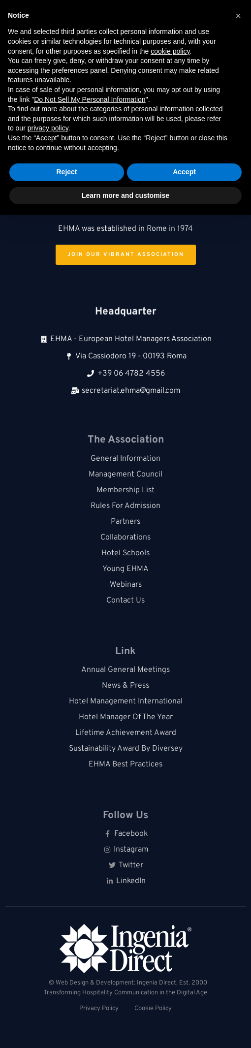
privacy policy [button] (48, 128)
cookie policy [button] (170, 51)
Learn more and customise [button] (125, 195)
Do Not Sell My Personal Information (89, 99)
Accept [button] (184, 172)
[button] (238, 16)
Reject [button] (66, 172)
